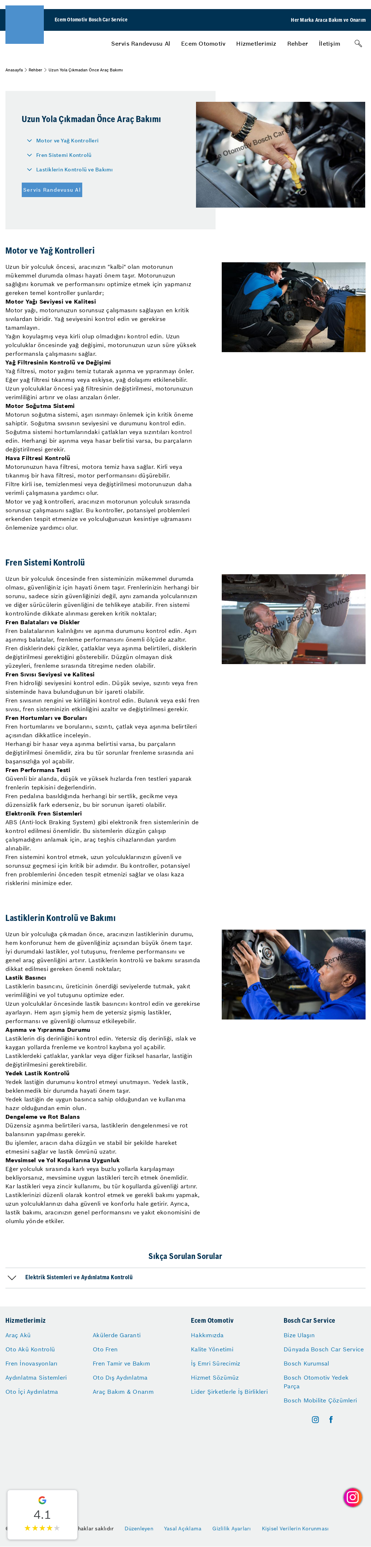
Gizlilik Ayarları (231, 1528)
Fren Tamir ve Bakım (121, 1363)
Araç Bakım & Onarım (123, 1391)
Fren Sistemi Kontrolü (63, 155)
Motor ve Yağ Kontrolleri (67, 140)
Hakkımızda (207, 1335)
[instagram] (315, 1419)
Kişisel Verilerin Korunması (295, 1528)
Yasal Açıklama (183, 1528)
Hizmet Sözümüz (215, 1377)
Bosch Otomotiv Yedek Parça (316, 1382)
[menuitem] (141, 43)
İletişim (329, 43)
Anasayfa (14, 69)
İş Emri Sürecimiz (215, 1363)
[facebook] (331, 1419)
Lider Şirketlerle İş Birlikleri (229, 1391)
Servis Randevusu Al (140, 43)
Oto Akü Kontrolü (30, 1349)
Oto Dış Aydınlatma (120, 1377)
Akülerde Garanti (117, 1335)
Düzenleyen (139, 1528)
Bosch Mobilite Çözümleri (320, 1400)
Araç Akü (18, 1335)
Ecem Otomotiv (203, 43)
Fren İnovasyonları (31, 1363)
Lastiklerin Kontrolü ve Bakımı (74, 169)
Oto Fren (105, 1349)
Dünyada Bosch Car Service (324, 1349)
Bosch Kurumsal (306, 1363)
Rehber (297, 43)
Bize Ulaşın (299, 1335)
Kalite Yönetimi (212, 1349)
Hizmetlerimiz (256, 43)
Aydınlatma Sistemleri (36, 1377)
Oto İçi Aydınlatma (31, 1391)
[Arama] (358, 43)
